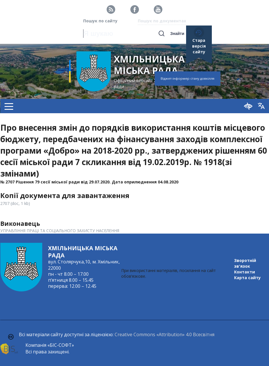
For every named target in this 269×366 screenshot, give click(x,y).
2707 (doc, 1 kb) (15, 203)
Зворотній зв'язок (245, 263)
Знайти (177, 33)
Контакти (244, 272)
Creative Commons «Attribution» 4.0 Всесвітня (164, 334)
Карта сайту (247, 277)
